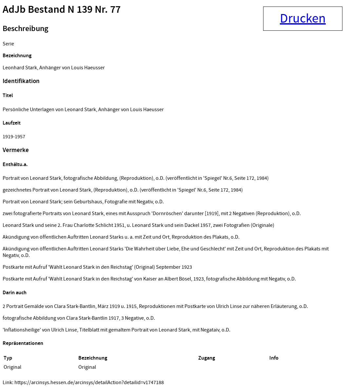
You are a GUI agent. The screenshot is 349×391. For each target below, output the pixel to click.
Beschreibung (25, 29)
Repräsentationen (23, 343)
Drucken (303, 18)
